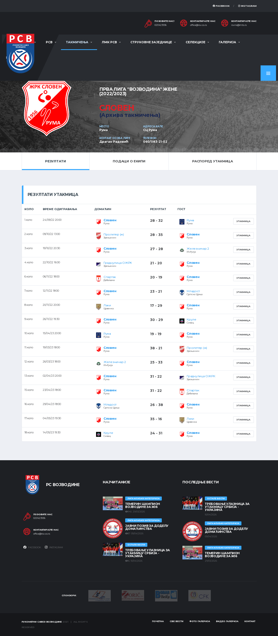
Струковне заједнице (151, 42)
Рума (190, 220)
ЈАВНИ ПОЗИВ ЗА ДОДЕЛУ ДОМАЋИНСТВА (146, 527)
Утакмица (243, 221)
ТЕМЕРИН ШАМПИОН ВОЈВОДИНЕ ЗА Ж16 (142, 505)
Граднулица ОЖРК (118, 263)
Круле (191, 319)
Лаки (107, 305)
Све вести (176, 621)
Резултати (55, 161)
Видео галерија (227, 621)
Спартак (110, 277)
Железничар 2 (198, 248)
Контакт (249, 621)
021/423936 (161, 25)
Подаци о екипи (129, 161)
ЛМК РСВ (109, 42)
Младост (193, 291)
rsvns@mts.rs (239, 25)
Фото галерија (199, 621)
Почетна (158, 621)
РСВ (49, 42)
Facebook (221, 5)
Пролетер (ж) (114, 234)
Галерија (227, 42)
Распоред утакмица (212, 161)
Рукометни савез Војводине (42, 621)
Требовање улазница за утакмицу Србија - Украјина (147, 553)
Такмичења (77, 42)
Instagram (247, 5)
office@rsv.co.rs (198, 25)
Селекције (195, 42)
